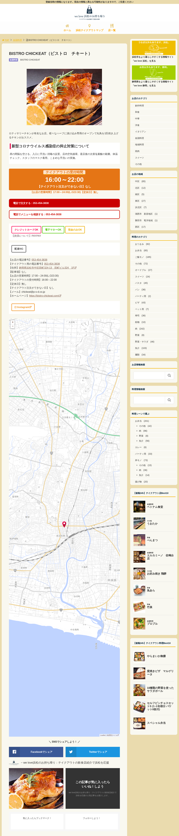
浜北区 (138, 207)
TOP (5, 40)
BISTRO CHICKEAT (30, 60)
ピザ (137, 302)
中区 (137, 181)
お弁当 (138, 250)
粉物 (137, 322)
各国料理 (17, 40)
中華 (137, 118)
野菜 (137, 335)
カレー (138, 447)
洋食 (137, 125)
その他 (138, 164)
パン (137, 289)
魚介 (137, 348)
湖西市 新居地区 (144, 214)
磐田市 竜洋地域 (144, 220)
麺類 (137, 354)
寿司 (137, 315)
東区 (137, 201)
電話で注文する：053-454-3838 (31, 203)
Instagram (21, 307)
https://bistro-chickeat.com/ (44, 295)
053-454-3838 (39, 259)
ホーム (67, 30)
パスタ (138, 283)
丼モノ (138, 460)
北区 (137, 188)
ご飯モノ (139, 257)
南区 (137, 194)
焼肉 (137, 151)
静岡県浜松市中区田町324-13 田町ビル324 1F (46, 267)
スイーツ (139, 157)
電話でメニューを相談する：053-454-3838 (37, 214)
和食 (137, 112)
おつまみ (139, 244)
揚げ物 (138, 481)
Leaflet (102, 735)
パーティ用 (140, 296)
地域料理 (139, 144)
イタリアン (140, 131)
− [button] (13, 326)
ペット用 (139, 309)
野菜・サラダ (141, 341)
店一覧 (112, 30)
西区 (137, 227)
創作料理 (139, 105)
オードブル (140, 270)
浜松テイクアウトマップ (89, 30)
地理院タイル (112, 735)
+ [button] (13, 322)
